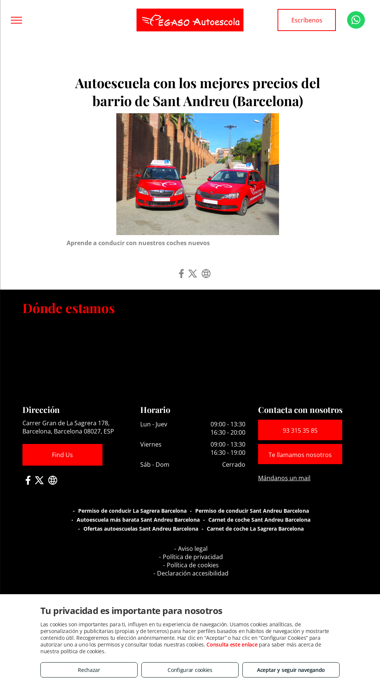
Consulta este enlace (231, 644)
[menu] (16, 20)
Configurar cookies (190, 669)
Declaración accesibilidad (193, 573)
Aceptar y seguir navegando (291, 669)
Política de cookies (193, 565)
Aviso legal (193, 548)
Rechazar (89, 669)
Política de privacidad (193, 557)
